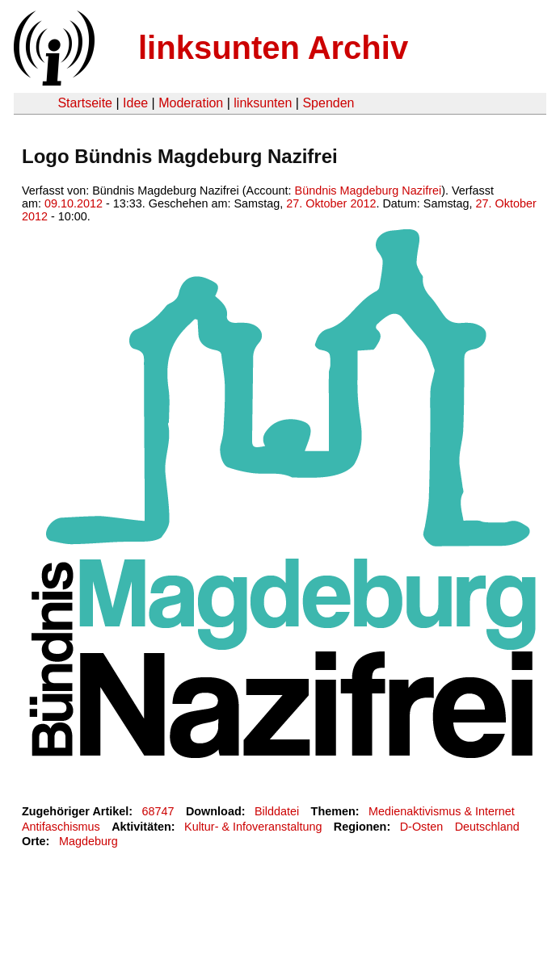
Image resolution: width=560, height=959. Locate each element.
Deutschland (487, 826)
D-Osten (422, 826)
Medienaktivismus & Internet (441, 811)
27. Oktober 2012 (331, 203)
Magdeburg (88, 841)
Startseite (84, 103)
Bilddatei (277, 811)
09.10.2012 (73, 203)
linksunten (263, 103)
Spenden (328, 103)
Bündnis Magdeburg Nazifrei (368, 190)
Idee (135, 103)
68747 (158, 811)
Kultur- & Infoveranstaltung (253, 826)
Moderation (190, 103)
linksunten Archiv (273, 47)
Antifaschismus (61, 826)
